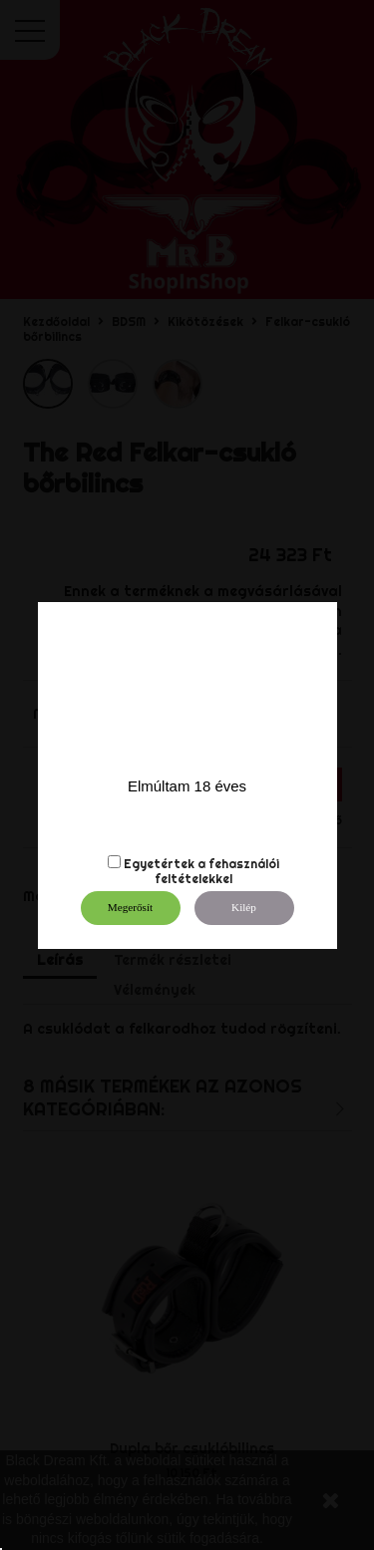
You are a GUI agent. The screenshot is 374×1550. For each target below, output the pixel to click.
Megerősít (130, 907)
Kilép (243, 907)
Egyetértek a (164, 863)
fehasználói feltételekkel (217, 871)
